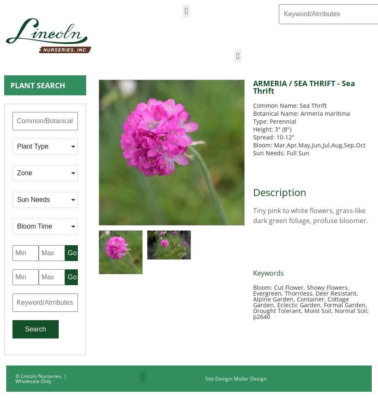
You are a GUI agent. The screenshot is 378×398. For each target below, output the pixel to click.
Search (35, 329)
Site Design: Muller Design (235, 378)
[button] (186, 11)
